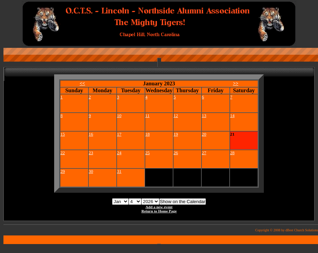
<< (82, 83)
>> (235, 83)
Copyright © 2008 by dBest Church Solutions (286, 230)
